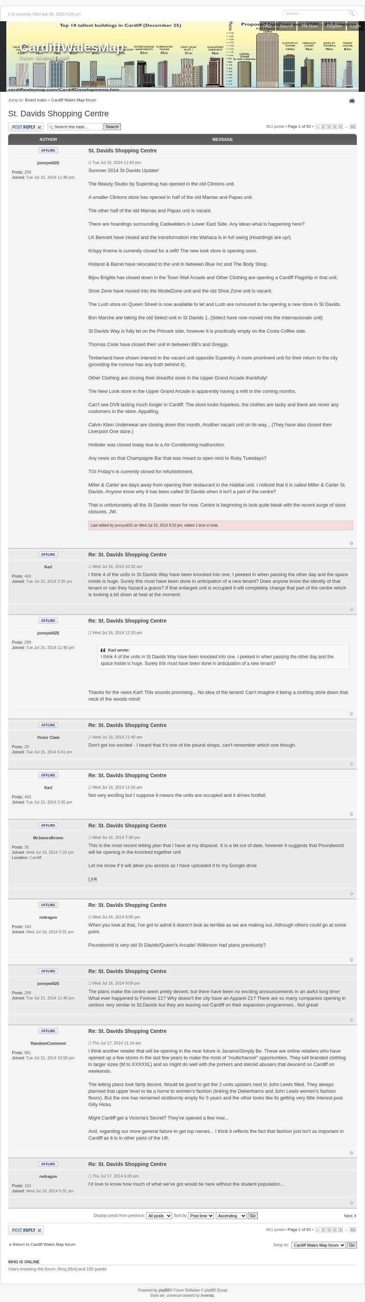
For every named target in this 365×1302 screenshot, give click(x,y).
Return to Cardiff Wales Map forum (44, 1244)
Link (92, 879)
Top (351, 543)
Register (334, 26)
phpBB (164, 1290)
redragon (48, 917)
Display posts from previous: (133, 1215)
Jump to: (281, 1245)
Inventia (207, 1295)
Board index (36, 100)
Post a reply (26, 127)
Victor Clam (48, 737)
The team (309, 26)
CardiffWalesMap (71, 47)
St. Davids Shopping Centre (58, 113)
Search (286, 26)
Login (356, 26)
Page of (299, 126)
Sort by (194, 1215)
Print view (353, 100)
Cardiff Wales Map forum (73, 100)
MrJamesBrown (48, 838)
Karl (48, 567)
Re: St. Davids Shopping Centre (127, 555)
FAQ (267, 26)
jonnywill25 (48, 163)
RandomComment (48, 1043)
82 (353, 127)
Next (348, 1216)
